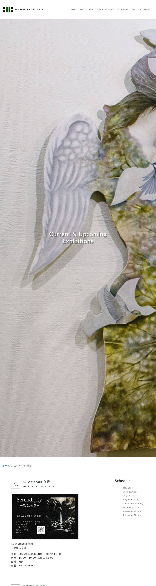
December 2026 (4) (132, 515)
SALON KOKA (122, 9)
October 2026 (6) (131, 507)
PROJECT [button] (135, 9)
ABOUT (74, 9)
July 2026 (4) (129, 496)
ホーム (6, 465)
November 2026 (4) (132, 511)
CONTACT (147, 9)
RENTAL (83, 9)
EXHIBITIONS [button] (95, 9)
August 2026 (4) (131, 500)
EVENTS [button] (109, 9)
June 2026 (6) (130, 492)
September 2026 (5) (133, 504)
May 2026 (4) (129, 488)
